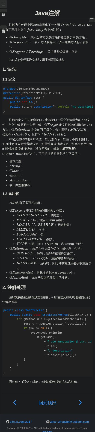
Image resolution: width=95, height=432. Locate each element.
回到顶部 (3, 10)
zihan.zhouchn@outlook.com (69, 421)
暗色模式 (3, 27)
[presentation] (35, 29)
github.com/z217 (21, 421)
